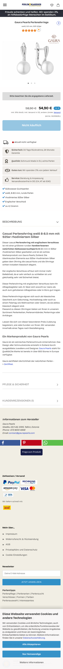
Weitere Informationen (32, 662)
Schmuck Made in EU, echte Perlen (33, 161)
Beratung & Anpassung (28, 178)
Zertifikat (8, 364)
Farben (30, 597)
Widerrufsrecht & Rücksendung (22, 539)
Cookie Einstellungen (16, 555)
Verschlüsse (8, 597)
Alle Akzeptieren (31, 644)
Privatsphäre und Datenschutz (21, 549)
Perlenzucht (37, 593)
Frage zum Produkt (31, 452)
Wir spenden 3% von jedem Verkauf (34, 170)
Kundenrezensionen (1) (18, 400)
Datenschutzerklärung (34, 638)
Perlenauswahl (10, 600)
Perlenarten (23, 593)
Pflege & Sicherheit (15, 384)
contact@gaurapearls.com (22, 433)
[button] (10, 443)
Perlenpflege (9, 593)
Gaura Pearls (45, 348)
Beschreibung (12, 221)
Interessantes (26, 600)
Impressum (11, 534)
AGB (8, 544)
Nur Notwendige (31, 654)
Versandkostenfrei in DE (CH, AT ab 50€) (31, 181)
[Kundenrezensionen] (29, 31)
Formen (21, 597)
